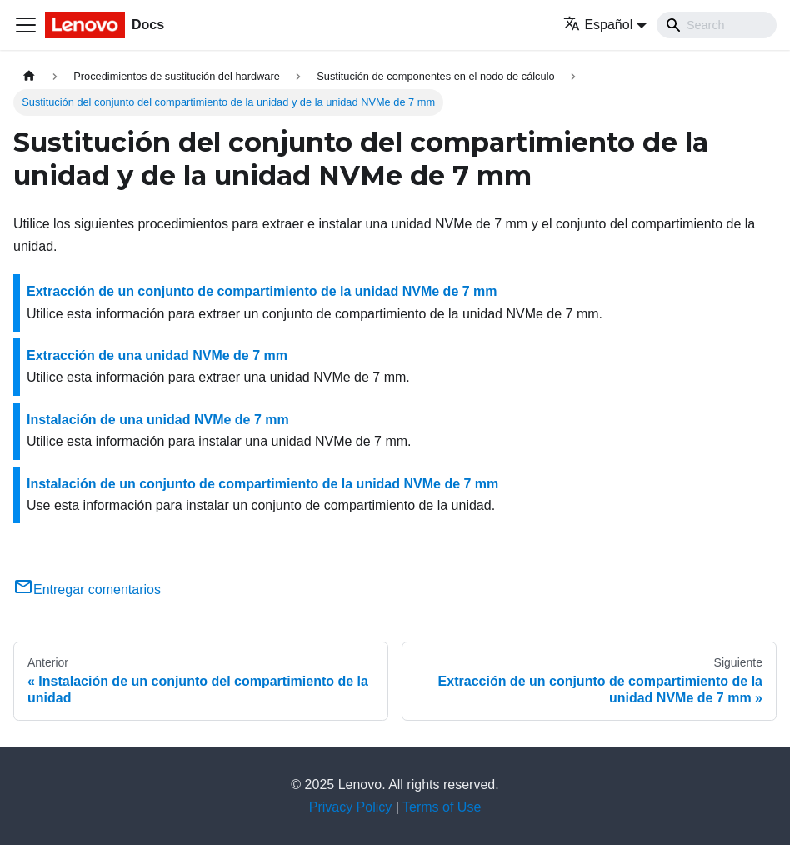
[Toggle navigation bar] (25, 25)
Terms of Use (441, 807)
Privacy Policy (350, 807)
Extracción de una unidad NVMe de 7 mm (157, 355)
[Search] (717, 25)
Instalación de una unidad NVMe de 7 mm (158, 419)
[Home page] (29, 76)
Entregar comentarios (87, 589)
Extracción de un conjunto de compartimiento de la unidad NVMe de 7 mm (262, 291)
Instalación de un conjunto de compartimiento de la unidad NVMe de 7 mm (262, 484)
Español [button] (597, 25)
